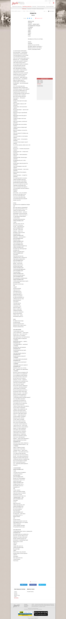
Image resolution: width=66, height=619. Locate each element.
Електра (15, 592)
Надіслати (23, 584)
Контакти (26, 605)
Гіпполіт (15, 591)
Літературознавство (41, 6)
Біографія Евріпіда (30, 591)
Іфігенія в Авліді (17, 595)
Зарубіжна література (26, 7)
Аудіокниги (29, 8)
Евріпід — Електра (40, 81)
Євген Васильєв (36, 608)
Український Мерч (50, 6)
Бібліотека (24, 8)
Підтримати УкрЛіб (38, 18)
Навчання (34, 6)
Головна (25, 604)
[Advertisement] (20, 34)
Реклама (26, 606)
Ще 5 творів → (39, 83)
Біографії (34, 8)
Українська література (17, 6)
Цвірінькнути (42, 584)
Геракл (15, 596)
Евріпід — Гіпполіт (40, 80)
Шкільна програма (40, 8)
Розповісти (33, 584)
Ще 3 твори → (16, 597)
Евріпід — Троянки (40, 82)
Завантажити (51, 11)
